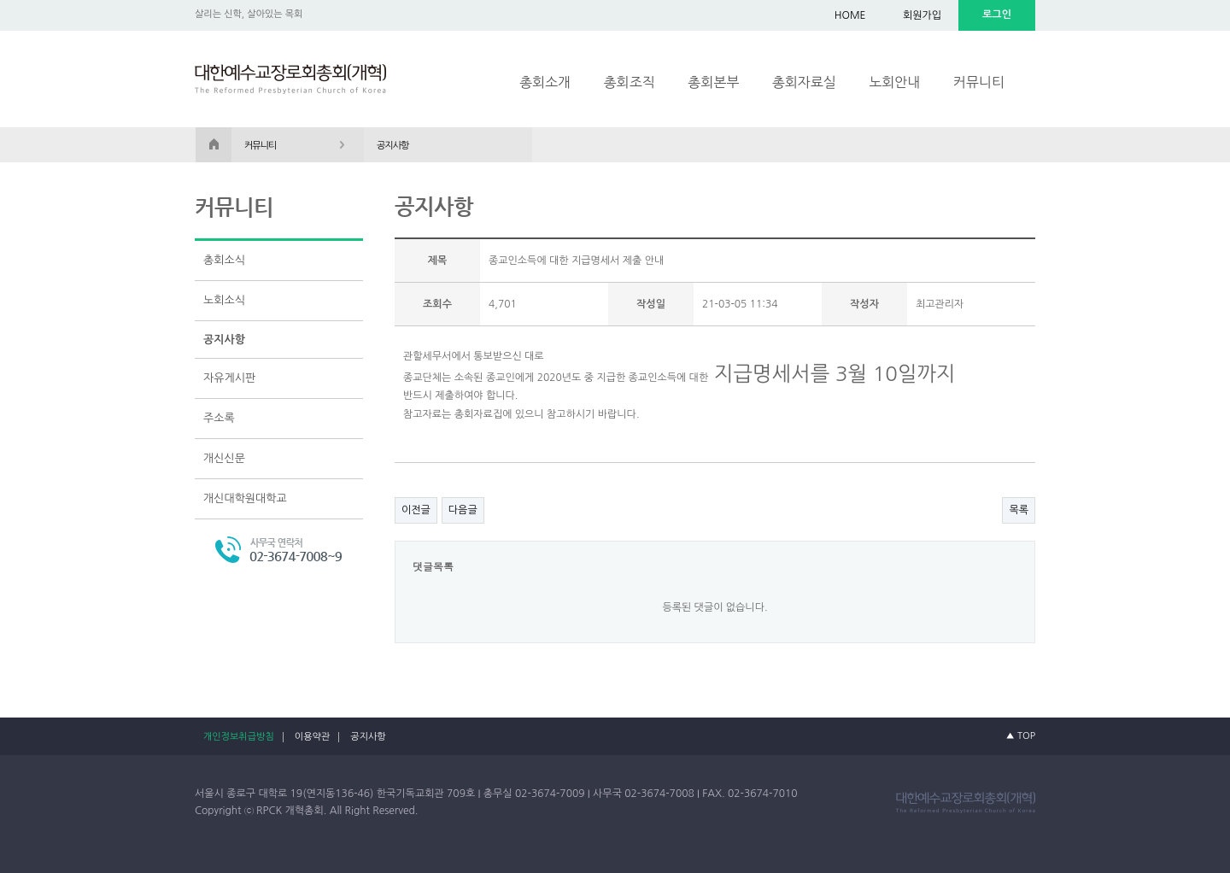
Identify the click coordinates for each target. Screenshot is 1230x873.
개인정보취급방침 (238, 736)
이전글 (415, 510)
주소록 (219, 418)
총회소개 (545, 82)
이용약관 (312, 736)
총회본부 (713, 82)
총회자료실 (804, 82)
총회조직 (629, 82)
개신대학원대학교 (245, 498)
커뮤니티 (978, 82)
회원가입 (922, 15)
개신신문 (224, 458)
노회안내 (894, 82)
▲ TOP (1020, 736)
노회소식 (224, 300)
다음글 (462, 510)
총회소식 (224, 260)
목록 (1018, 510)
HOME (850, 15)
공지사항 (224, 339)
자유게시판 (229, 378)
